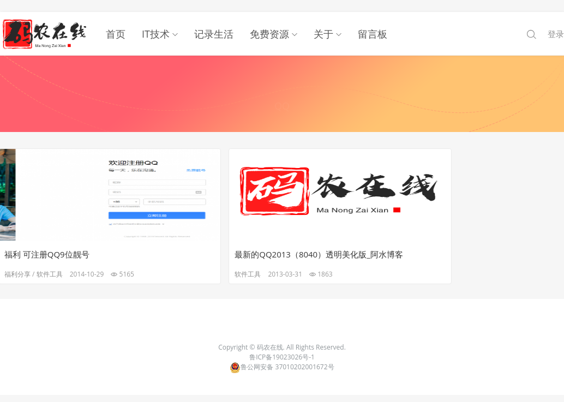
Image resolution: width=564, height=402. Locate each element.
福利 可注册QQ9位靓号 (48, 242)
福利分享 (19, 262)
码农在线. (271, 336)
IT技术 (156, 21)
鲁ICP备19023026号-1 (282, 346)
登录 (556, 21)
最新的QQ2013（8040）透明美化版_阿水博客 (201, 242)
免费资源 (269, 21)
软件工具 (51, 262)
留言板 (372, 21)
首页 (115, 21)
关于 (323, 21)
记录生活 (213, 21)
